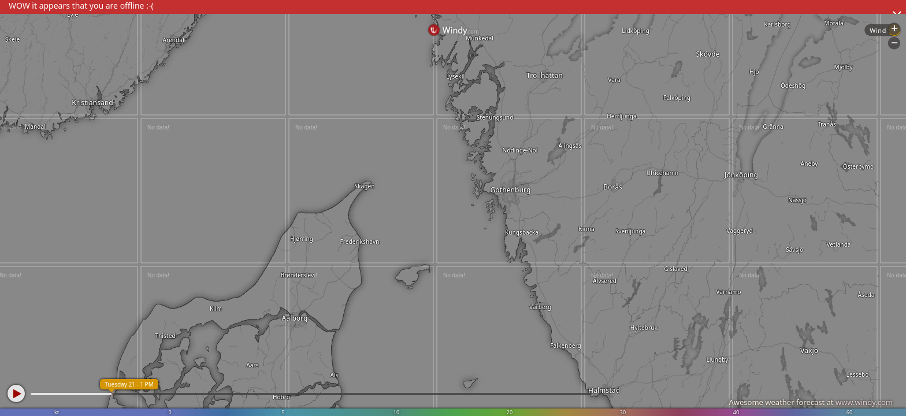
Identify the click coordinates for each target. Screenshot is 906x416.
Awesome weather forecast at (811, 402)
